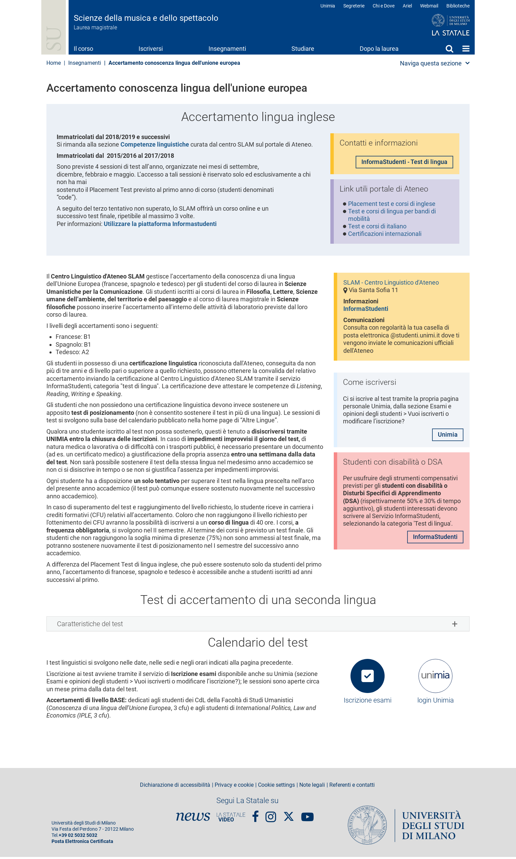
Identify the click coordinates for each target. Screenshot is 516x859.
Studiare (302, 48)
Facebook (255, 815)
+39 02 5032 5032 (78, 837)
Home (466, 48)
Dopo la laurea (379, 48)
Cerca (449, 48)
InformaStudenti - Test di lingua (404, 162)
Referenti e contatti (352, 787)
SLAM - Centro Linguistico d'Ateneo (391, 284)
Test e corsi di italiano (377, 227)
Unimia (327, 6)
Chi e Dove (384, 6)
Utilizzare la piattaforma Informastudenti (160, 223)
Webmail (429, 6)
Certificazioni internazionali (385, 235)
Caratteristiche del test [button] (90, 626)
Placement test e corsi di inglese (392, 204)
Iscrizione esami (367, 702)
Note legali (312, 787)
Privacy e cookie (234, 787)
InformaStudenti (365, 310)
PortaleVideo (231, 819)
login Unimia (435, 702)
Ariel (407, 6)
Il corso (83, 48)
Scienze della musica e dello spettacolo (146, 18)
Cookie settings (276, 787)
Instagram (271, 815)
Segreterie (353, 6)
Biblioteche (458, 6)
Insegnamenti (227, 48)
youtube (307, 815)
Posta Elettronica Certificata (82, 843)
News (193, 819)
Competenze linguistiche (154, 144)
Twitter (289, 815)
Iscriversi (151, 48)
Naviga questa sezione (431, 63)
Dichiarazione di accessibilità (175, 787)
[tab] (258, 626)
